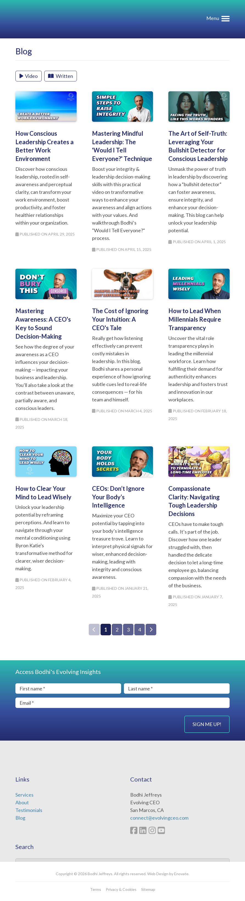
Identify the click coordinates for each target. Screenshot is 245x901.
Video (29, 76)
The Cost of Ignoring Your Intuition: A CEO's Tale (120, 319)
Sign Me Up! (207, 724)
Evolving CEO (49, 19)
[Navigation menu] (218, 19)
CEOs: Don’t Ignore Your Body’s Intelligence (118, 497)
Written (60, 76)
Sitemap (148, 889)
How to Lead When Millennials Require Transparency (194, 319)
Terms (95, 889)
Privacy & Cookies (121, 889)
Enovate (181, 873)
